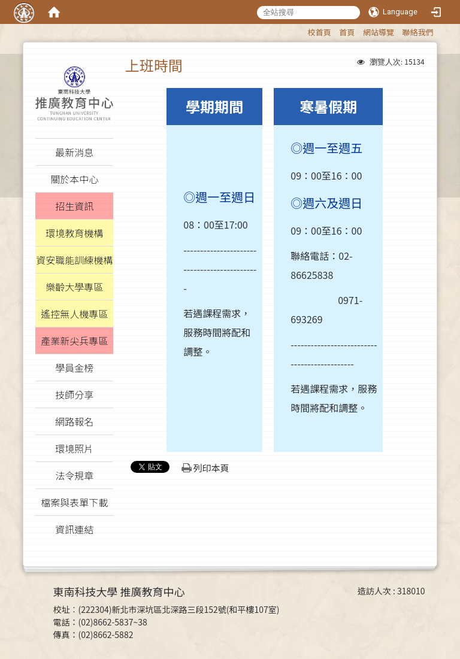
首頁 (347, 32)
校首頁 (319, 32)
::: (302, 30)
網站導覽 (378, 32)
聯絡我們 (418, 32)
